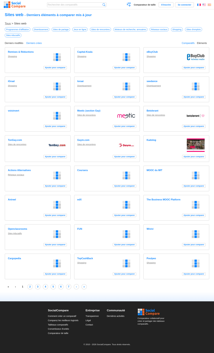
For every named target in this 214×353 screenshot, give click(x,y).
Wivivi (150, 229)
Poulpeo (151, 258)
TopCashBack (85, 258)
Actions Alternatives (19, 170)
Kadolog (151, 140)
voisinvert (13, 110)
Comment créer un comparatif (62, 316)
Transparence (92, 316)
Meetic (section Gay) (88, 110)
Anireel (12, 199)
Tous (8, 23)
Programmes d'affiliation (17, 29)
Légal (88, 320)
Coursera (82, 170)
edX (79, 199)
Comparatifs (188, 43)
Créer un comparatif (129, 5)
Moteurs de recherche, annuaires (130, 29)
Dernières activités (115, 316)
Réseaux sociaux (159, 29)
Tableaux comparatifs (58, 325)
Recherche (104, 4)
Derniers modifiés (14, 43)
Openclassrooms (17, 229)
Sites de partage (61, 29)
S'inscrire (166, 5)
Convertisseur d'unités (58, 329)
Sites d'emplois (193, 29)
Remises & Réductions (21, 52)
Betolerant (152, 110)
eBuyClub (152, 52)
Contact (89, 325)
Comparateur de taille (145, 5)
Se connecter (184, 5)
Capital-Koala (84, 52)
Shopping (176, 29)
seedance (152, 81)
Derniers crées (34, 43)
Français (199, 5)
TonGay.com (15, 140)
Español (209, 5)
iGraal (11, 81)
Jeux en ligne (80, 29)
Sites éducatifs (13, 35)
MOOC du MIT (154, 170)
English (204, 5)
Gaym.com (83, 140)
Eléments (202, 43)
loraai (80, 81)
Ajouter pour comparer (55, 67)
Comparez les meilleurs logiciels (63, 320)
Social (152, 312)
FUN (79, 229)
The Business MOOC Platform (164, 199)
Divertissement (41, 29)
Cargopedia (14, 258)
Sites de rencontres (100, 29)
